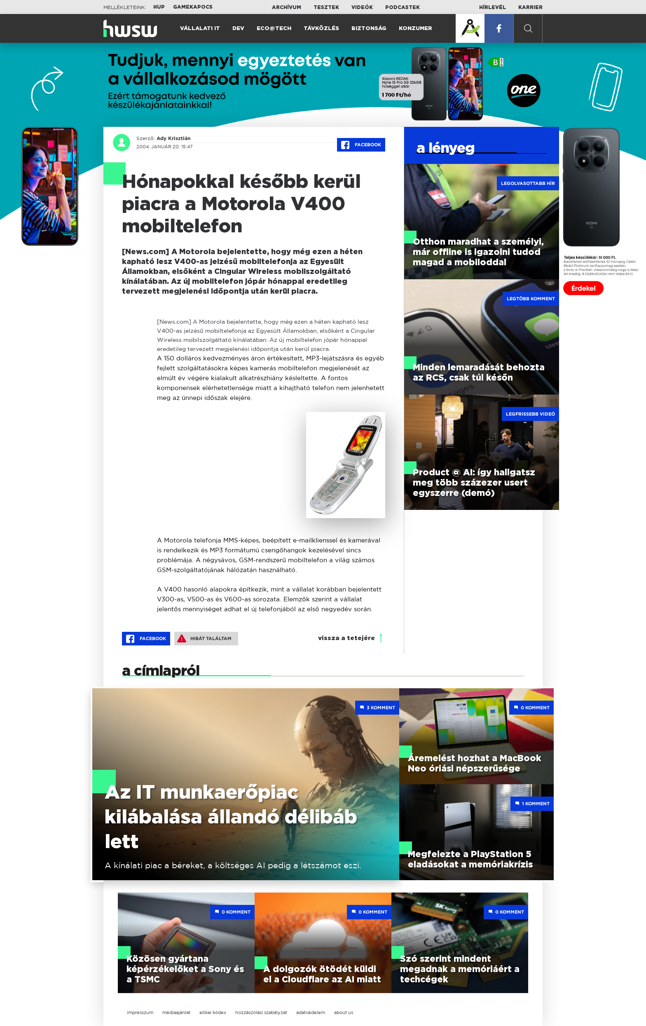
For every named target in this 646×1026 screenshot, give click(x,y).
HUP (159, 7)
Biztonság (368, 28)
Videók (362, 7)
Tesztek (326, 7)
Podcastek (402, 7)
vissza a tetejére (346, 638)
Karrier (530, 7)
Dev (238, 28)
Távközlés (321, 28)
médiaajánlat (176, 1012)
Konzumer (415, 28)
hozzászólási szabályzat (261, 1012)
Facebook (361, 145)
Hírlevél (492, 7)
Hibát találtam (204, 638)
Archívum (286, 7)
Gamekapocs (193, 7)
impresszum (140, 1012)
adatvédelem (310, 1012)
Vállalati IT (200, 28)
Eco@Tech (274, 28)
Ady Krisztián (173, 138)
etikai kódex (212, 1012)
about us (343, 1012)
